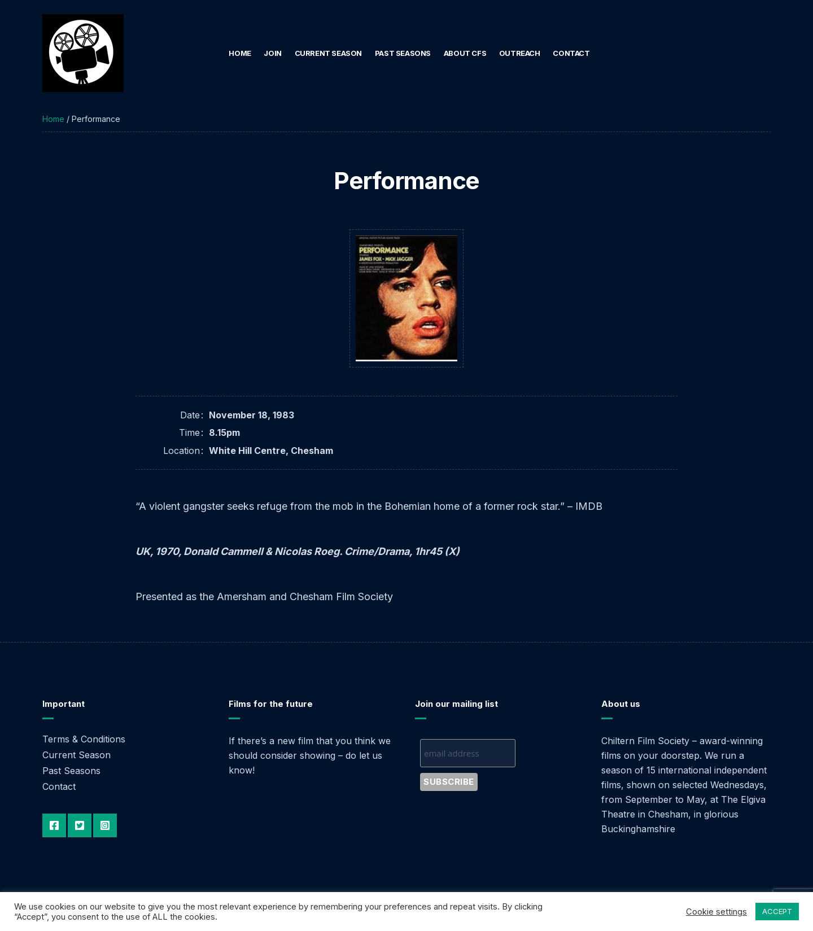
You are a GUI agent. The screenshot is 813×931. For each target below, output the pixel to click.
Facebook (54, 825)
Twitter (79, 825)
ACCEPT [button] (777, 911)
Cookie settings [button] (716, 912)
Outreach (519, 53)
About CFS (465, 53)
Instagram (105, 825)
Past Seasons (403, 53)
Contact (571, 53)
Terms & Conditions (83, 739)
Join (272, 53)
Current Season (328, 53)
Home (240, 53)
